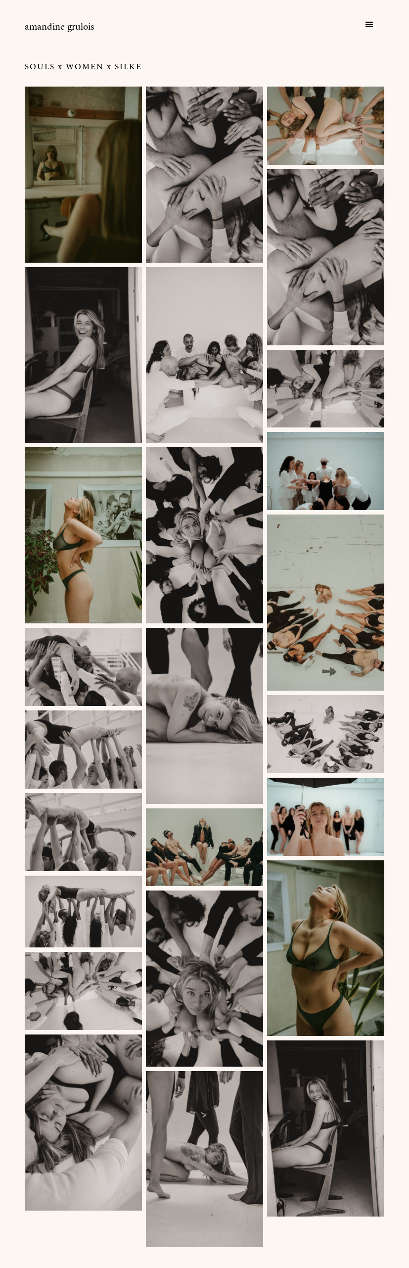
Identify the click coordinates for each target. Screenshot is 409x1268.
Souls (40, 67)
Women (85, 67)
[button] (369, 25)
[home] (59, 27)
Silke (128, 67)
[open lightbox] (83, 175)
